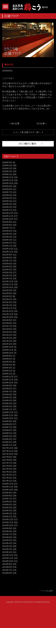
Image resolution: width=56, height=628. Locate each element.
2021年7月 (7, 326)
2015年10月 (7, 525)
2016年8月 (7, 495)
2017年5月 (7, 469)
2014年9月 (7, 564)
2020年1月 (7, 373)
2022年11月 (7, 284)
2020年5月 (7, 362)
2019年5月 (7, 397)
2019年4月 (7, 400)
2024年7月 (7, 228)
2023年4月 (7, 269)
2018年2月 (7, 442)
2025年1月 (7, 210)
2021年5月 (7, 332)
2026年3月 (7, 168)
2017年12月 (7, 448)
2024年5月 (7, 234)
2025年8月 (7, 189)
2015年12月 (7, 519)
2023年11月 (7, 251)
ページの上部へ (47, 591)
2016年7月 (7, 498)
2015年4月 (7, 543)
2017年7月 (7, 463)
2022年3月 (7, 302)
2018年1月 (7, 445)
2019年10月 (7, 382)
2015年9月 (7, 528)
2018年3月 (7, 439)
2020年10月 (7, 353)
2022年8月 (7, 293)
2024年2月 (7, 243)
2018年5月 (7, 433)
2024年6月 (7, 231)
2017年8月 (7, 460)
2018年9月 (7, 421)
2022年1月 (7, 308)
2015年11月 (7, 522)
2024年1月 (7, 246)
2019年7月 (7, 391)
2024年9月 (7, 222)
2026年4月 (7, 165)
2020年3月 (7, 368)
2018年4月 (7, 436)
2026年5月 (7, 162)
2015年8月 (7, 531)
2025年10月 (7, 183)
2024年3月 (7, 240)
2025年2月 (7, 207)
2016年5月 (7, 504)
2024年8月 (7, 225)
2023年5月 (7, 266)
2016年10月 (7, 489)
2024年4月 (7, 237)
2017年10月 (7, 454)
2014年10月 (7, 561)
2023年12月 (7, 249)
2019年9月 (7, 385)
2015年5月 (7, 540)
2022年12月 (7, 281)
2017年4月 (7, 472)
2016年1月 (7, 516)
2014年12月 (7, 555)
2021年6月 (7, 329)
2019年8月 (7, 388)
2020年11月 (7, 350)
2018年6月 (7, 430)
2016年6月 (7, 501)
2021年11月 (7, 314)
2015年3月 (7, 546)
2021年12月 (7, 311)
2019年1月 (7, 409)
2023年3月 (7, 272)
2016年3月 (7, 510)
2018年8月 (7, 424)
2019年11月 (7, 379)
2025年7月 (7, 192)
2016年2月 (7, 513)
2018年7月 (7, 427)
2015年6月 (7, 537)
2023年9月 (7, 254)
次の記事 (40, 123)
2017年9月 (7, 457)
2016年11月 (7, 487)
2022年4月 (7, 299)
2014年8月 (7, 567)
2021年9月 (7, 320)
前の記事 (15, 123)
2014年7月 (7, 570)
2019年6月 (7, 394)
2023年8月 (7, 257)
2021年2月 (7, 341)
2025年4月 (7, 201)
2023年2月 (7, 275)
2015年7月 (7, 534)
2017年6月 (7, 466)
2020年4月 (7, 365)
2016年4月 (7, 507)
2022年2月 (7, 305)
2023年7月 (7, 260)
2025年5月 (7, 198)
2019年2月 (7, 406)
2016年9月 (7, 492)
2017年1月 (7, 481)
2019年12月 (7, 376)
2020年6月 (7, 359)
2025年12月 (7, 177)
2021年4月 (7, 335)
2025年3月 (7, 204)
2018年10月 (7, 418)
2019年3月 (7, 403)
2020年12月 (7, 347)
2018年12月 (7, 412)
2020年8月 (7, 356)
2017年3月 (7, 475)
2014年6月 (7, 573)
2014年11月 (7, 558)
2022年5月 (7, 296)
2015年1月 (7, 552)
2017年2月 (7, 478)
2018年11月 (7, 415)
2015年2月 (7, 549)
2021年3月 (7, 338)
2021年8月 (7, 323)
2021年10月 (7, 317)
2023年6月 (7, 263)
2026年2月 (7, 171)
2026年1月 (7, 174)
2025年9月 (7, 186)
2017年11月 (7, 451)
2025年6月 (7, 195)
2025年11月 (7, 180)
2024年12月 (7, 213)
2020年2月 (7, 370)
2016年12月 (7, 484)
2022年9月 (7, 290)
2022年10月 (7, 287)
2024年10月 (7, 219)
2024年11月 (7, 216)
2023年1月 (7, 278)
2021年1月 (7, 344)
